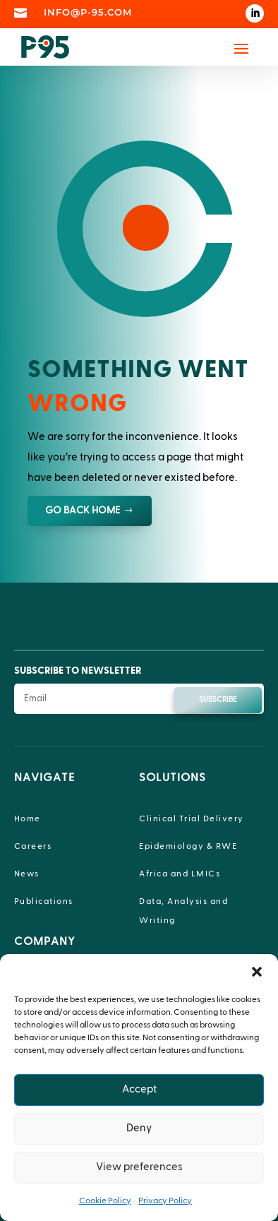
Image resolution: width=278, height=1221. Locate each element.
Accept (139, 1089)
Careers (33, 846)
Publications (43, 901)
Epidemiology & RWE (188, 846)
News (27, 873)
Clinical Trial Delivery (191, 818)
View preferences (139, 1167)
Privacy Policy (165, 1200)
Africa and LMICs (179, 873)
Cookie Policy (105, 1200)
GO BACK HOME (82, 511)
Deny (139, 1128)
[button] (257, 972)
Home (27, 818)
